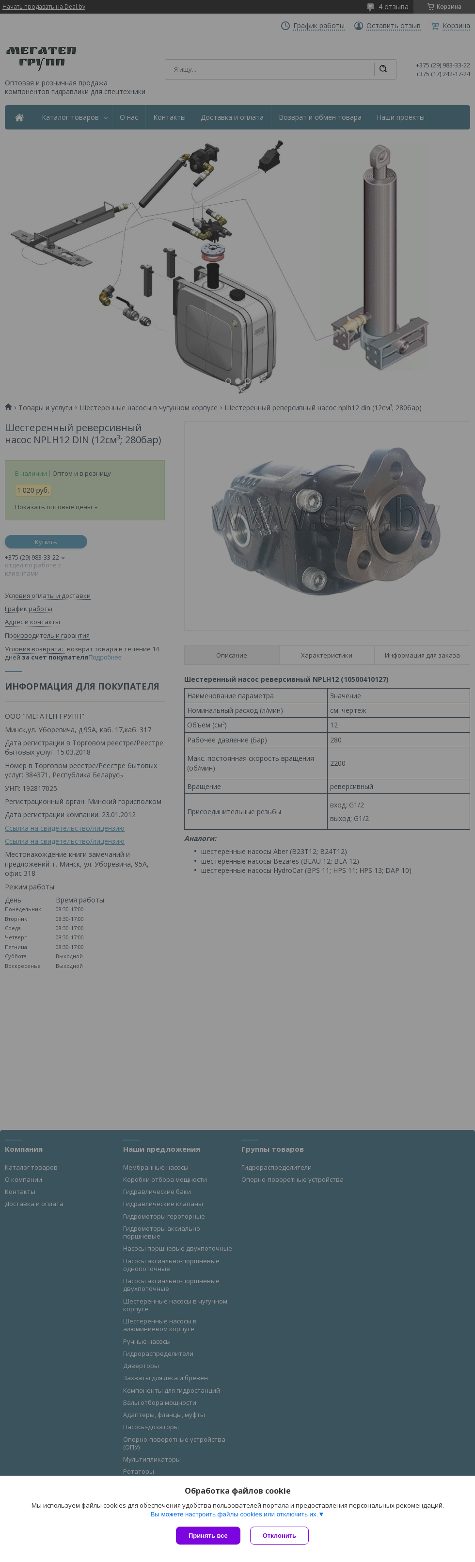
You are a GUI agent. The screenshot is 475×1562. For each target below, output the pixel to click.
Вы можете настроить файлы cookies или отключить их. (234, 1514)
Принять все (208, 1535)
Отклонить (279, 1535)
